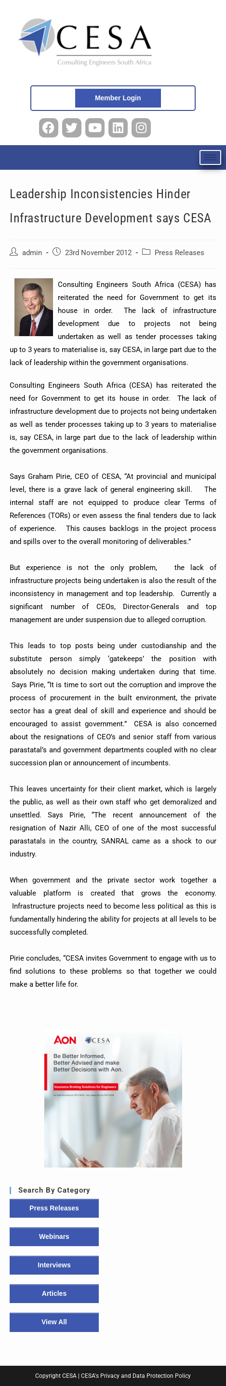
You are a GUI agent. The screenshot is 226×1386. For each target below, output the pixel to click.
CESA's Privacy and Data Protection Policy (136, 1375)
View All (54, 1322)
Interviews (54, 1265)
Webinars (54, 1236)
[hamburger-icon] (210, 157)
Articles (54, 1293)
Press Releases (179, 253)
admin (32, 253)
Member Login (118, 98)
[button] (113, 1099)
